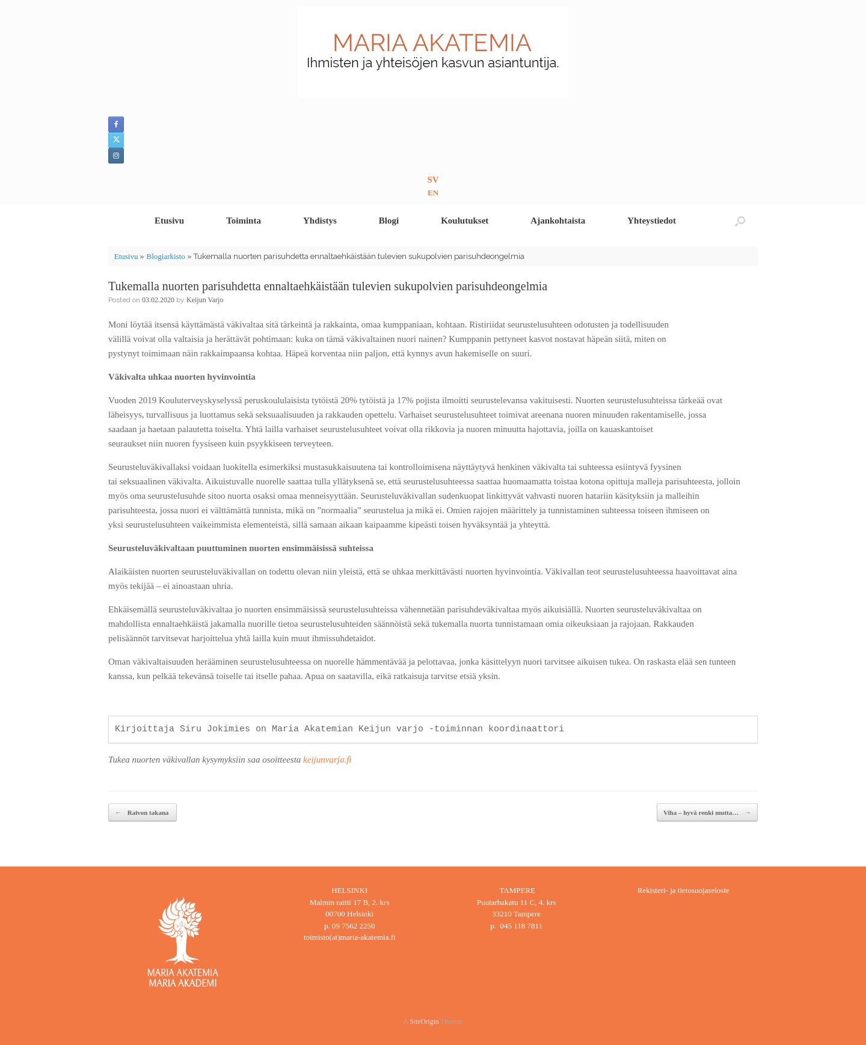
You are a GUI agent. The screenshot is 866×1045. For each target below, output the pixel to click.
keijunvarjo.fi (327, 759)
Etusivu (169, 220)
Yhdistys (320, 220)
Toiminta (243, 220)
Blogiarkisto (165, 256)
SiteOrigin (424, 1021)
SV (432, 179)
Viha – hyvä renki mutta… (707, 813)
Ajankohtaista (557, 220)
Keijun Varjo (204, 300)
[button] (740, 220)
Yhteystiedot (651, 220)
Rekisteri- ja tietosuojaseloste (683, 890)
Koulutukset (464, 220)
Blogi (389, 220)
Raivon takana (142, 813)
